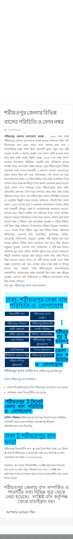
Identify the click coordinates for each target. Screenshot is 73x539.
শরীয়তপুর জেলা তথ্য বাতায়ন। (31, 285)
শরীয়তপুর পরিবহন (16, 323)
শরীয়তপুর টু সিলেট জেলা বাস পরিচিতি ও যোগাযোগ (23, 406)
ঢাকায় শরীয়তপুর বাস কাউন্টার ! (20, 379)
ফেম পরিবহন (17, 339)
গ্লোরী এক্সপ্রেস (17, 328)
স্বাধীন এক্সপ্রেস (17, 334)
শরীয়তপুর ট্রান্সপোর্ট (42, 323)
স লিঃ (21, 371)
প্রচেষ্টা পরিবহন (42, 328)
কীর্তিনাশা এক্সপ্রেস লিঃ (17, 355)
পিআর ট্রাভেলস (42, 349)
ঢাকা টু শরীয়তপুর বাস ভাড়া (30, 439)
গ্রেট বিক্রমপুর (17, 349)
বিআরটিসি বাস (17, 313)
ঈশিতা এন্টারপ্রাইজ (42, 334)
